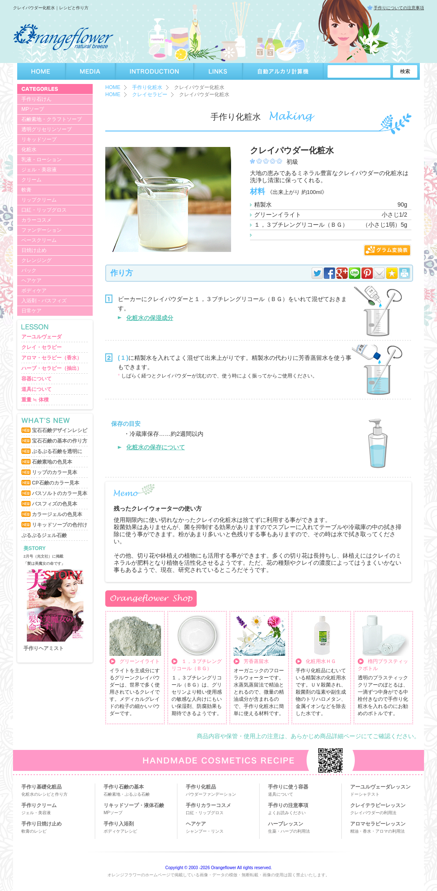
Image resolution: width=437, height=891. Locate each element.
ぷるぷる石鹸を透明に (57, 451)
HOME (41, 71)
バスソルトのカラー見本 (59, 493)
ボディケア (34, 291)
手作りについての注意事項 (399, 7)
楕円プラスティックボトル (383, 664)
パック (28, 270)
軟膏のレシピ (34, 831)
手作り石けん (36, 99)
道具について (36, 389)
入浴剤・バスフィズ (44, 301)
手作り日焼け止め (41, 824)
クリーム (31, 180)
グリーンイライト (140, 661)
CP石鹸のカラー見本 (55, 483)
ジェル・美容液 (39, 170)
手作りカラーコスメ (208, 805)
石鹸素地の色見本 (52, 462)
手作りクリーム (39, 805)
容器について (36, 379)
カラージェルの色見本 (57, 514)
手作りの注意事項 (288, 805)
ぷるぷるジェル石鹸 (44, 535)
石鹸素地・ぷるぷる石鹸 (127, 794)
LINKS (218, 71)
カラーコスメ (36, 220)
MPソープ (32, 109)
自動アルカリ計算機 (282, 71)
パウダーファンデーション (211, 794)
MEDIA (90, 71)
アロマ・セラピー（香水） (51, 358)
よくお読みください (287, 812)
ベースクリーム (39, 240)
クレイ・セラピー (41, 347)
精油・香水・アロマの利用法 (377, 831)
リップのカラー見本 (54, 472)
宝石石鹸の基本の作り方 (59, 441)
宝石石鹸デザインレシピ (59, 430)
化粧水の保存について (155, 447)
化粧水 (28, 149)
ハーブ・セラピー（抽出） (51, 368)
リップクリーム (39, 200)
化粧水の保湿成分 (149, 317)
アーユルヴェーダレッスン (380, 787)
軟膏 (26, 190)
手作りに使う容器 (288, 787)
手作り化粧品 (201, 787)
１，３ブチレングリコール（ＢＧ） (197, 664)
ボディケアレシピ (120, 831)
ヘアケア (31, 280)
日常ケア (31, 311)
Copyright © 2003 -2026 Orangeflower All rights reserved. (218, 867)
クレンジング (36, 260)
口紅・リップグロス (44, 210)
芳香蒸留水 (256, 661)
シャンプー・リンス (205, 831)
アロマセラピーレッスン (378, 824)
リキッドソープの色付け (59, 525)
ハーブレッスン (285, 824)
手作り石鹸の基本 (124, 787)
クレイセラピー (149, 94)
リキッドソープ (39, 139)
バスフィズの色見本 (54, 504)
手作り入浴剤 (119, 824)
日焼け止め (34, 250)
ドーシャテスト (365, 794)
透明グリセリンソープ (46, 129)
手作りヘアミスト (43, 648)
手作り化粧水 (147, 87)
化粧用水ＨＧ (321, 661)
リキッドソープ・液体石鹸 (134, 805)
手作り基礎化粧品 (41, 787)
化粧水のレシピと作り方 (44, 794)
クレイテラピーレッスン (378, 805)
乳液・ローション (41, 159)
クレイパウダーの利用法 (373, 812)
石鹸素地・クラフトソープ (51, 119)
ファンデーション (41, 230)
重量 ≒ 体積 (35, 400)
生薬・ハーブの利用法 (289, 831)
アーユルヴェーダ (41, 337)
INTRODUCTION (154, 71)
